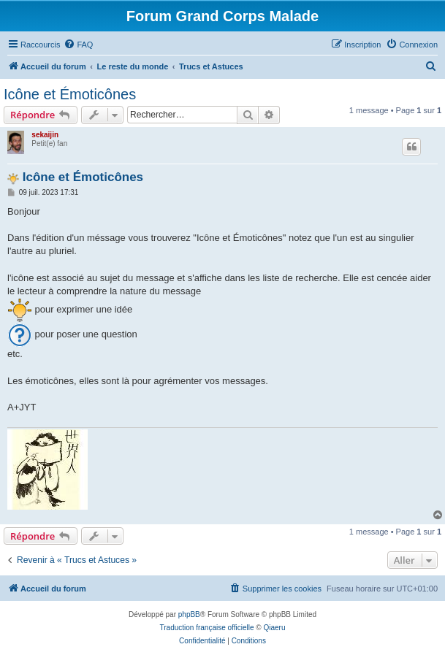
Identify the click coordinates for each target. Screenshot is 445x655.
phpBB (189, 614)
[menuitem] (78, 44)
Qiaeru (274, 628)
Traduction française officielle (207, 628)
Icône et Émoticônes (70, 94)
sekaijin (44, 135)
